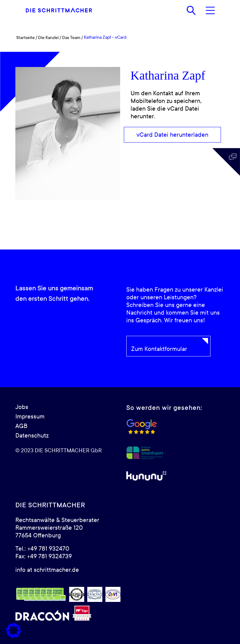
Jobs (21, 407)
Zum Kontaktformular (159, 349)
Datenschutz (32, 436)
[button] (13, 630)
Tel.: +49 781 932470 (42, 549)
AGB (21, 426)
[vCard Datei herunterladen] (172, 135)
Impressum (30, 417)
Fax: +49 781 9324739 (43, 556)
